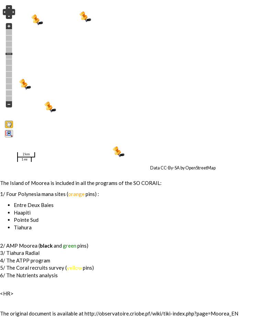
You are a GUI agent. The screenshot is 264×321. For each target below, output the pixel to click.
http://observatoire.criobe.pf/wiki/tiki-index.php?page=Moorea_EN (161, 313)
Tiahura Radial (23, 253)
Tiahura (23, 227)
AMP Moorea (21, 245)
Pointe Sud (26, 220)
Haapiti (22, 212)
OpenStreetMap (200, 167)
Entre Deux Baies (34, 205)
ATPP (23, 260)
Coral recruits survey (40, 268)
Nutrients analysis (37, 275)
